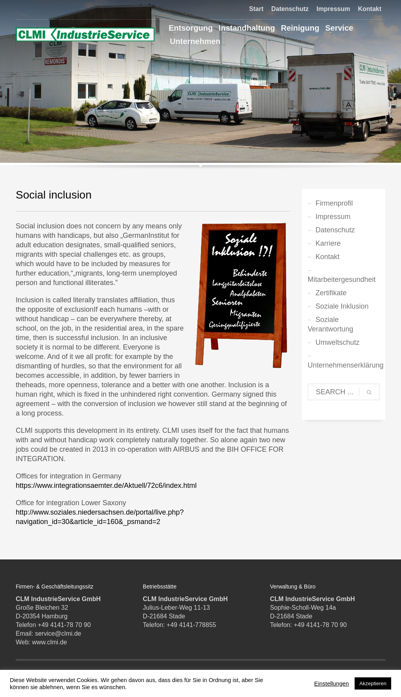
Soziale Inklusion (342, 306)
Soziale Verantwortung (330, 324)
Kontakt (369, 9)
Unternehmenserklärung (344, 365)
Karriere (328, 243)
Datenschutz (290, 9)
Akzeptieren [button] (372, 683)
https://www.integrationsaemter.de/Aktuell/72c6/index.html (106, 485)
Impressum (333, 9)
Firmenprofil (334, 203)
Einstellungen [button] (331, 683)
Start (256, 9)
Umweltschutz (338, 342)
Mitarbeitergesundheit (342, 279)
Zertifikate (331, 293)
